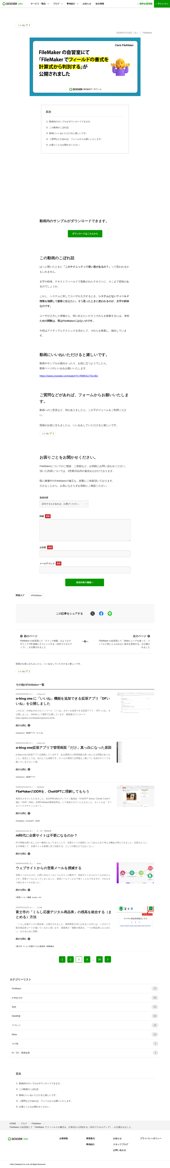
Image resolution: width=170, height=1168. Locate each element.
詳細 (42, 516)
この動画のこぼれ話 (59, 127)
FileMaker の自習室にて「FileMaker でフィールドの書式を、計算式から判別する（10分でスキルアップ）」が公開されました (70, 1127)
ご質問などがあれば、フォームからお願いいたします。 (76, 139)
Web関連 (85, 1016)
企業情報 (63, 1138)
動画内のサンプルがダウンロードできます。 (70, 121)
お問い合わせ (119, 1150)
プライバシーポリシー (151, 1138)
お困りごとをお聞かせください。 (65, 145)
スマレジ (85, 1025)
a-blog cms (85, 997)
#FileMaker (36, 595)
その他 (85, 1043)
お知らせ (87, 4)
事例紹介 (71, 4)
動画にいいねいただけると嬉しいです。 (68, 133)
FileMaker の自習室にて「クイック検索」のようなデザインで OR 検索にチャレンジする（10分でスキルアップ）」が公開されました (46, 641)
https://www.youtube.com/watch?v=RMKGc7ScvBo (69, 375)
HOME (13, 1123)
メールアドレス (47, 563)
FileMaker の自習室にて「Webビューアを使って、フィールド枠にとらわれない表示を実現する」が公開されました (124, 641)
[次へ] (108, 959)
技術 (85, 1007)
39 (99, 959)
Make (85, 1034)
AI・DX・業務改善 (85, 1052)
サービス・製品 (38, 4)
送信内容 (44, 497)
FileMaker (147, 33)
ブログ (56, 4)
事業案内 (90, 1138)
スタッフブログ (120, 1144)
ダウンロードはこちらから (85, 233)
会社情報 (99, 4)
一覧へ (85, 641)
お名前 (43, 547)
